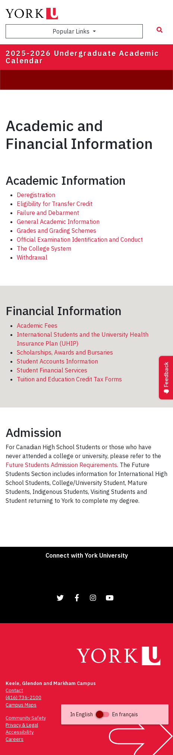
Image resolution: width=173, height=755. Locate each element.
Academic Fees (37, 325)
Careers (14, 739)
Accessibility (20, 732)
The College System (44, 248)
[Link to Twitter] (60, 597)
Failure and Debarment (48, 212)
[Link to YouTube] (109, 597)
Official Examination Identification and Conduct (80, 239)
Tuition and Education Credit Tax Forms (69, 379)
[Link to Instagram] (93, 597)
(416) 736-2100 (23, 697)
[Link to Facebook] (77, 597)
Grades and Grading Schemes (56, 230)
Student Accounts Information (57, 361)
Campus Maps (21, 705)
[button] (115, 714)
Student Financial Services (52, 370)
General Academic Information (58, 221)
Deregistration (36, 195)
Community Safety (26, 718)
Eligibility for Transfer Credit (54, 203)
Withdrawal (32, 257)
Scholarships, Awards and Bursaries (65, 352)
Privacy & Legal (22, 725)
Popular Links (72, 31)
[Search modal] (159, 30)
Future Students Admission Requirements (61, 465)
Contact (14, 690)
